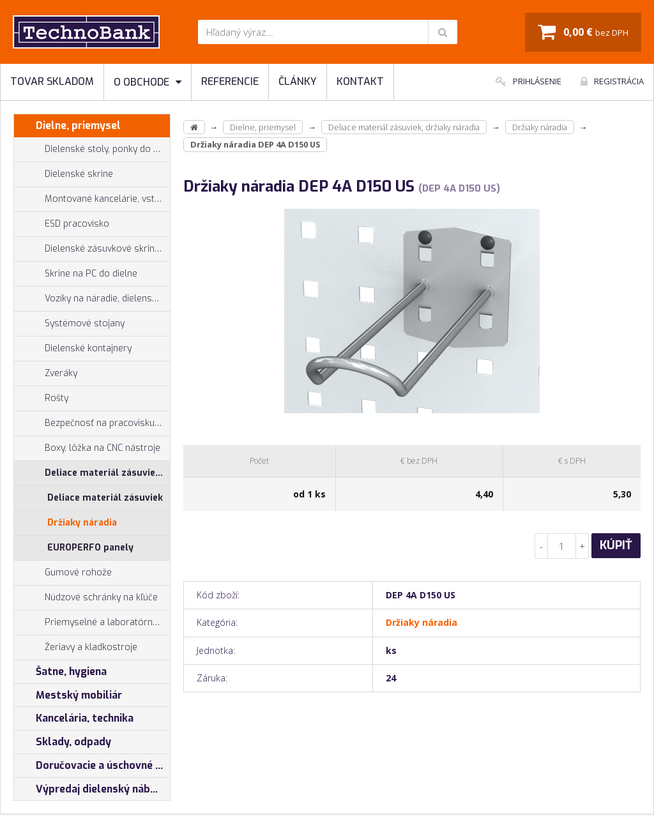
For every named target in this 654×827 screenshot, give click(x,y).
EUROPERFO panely (90, 548)
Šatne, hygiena (60, 671)
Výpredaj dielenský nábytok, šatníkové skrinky (92, 789)
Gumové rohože (63, 573)
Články (297, 81)
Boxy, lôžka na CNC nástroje (87, 448)
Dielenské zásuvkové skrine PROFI (92, 249)
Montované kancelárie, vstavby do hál (92, 199)
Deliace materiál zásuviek (105, 498)
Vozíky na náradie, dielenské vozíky (92, 299)
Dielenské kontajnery (73, 349)
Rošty (41, 398)
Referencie (230, 81)
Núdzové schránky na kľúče (86, 598)
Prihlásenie (528, 81)
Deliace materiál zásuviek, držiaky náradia (92, 473)
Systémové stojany (69, 324)
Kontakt (360, 81)
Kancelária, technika (73, 718)
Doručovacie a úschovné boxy (92, 765)
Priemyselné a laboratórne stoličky (92, 623)
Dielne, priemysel (67, 125)
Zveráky (45, 373)
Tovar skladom (52, 81)
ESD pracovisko (77, 224)
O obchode (147, 82)
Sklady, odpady (62, 742)
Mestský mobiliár (68, 695)
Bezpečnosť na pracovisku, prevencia (92, 423)
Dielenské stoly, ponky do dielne (92, 149)
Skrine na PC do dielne (75, 274)
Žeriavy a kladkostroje (75, 647)
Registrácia (612, 81)
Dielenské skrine (63, 174)
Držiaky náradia (82, 523)
